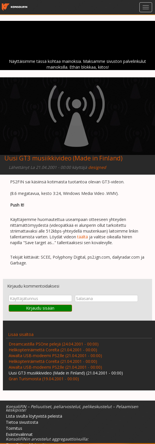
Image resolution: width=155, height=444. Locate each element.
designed (97, 167)
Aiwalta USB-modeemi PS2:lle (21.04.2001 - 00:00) (55, 355)
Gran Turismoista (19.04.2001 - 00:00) (44, 378)
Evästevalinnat (19, 434)
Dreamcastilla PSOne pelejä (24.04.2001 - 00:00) (54, 344)
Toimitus (14, 428)
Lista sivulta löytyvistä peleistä (34, 416)
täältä (82, 237)
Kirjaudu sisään (40, 308)
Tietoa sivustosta (22, 422)
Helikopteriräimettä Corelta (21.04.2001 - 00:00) (53, 349)
